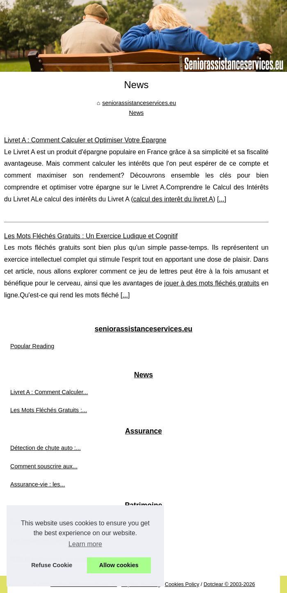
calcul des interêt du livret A (173, 199)
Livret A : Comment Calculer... (49, 392)
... (221, 199)
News (136, 112)
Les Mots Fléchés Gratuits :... (48, 410)
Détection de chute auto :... (45, 448)
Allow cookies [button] (119, 565)
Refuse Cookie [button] (51, 565)
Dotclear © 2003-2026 (229, 584)
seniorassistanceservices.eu (139, 103)
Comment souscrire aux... (43, 466)
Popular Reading (32, 346)
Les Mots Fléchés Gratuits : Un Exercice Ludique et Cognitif (91, 236)
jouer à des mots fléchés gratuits (212, 283)
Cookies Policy (182, 584)
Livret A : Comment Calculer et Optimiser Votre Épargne (85, 140)
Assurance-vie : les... (37, 484)
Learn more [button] (85, 544)
